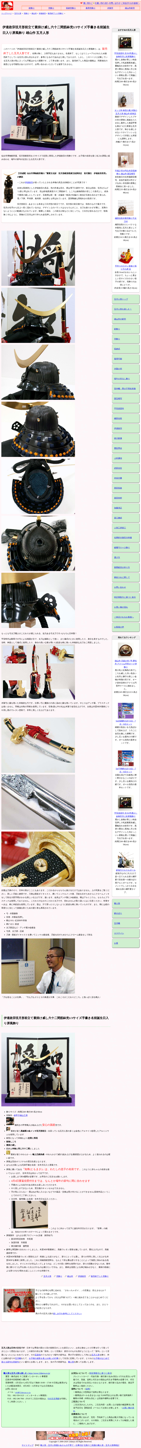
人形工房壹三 (120, 528)
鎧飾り (32, 8)
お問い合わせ (120, 587)
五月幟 (18, 1358)
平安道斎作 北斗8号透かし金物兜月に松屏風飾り (125, 53)
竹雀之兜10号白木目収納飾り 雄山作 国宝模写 (126, 170)
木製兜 (110, 8)
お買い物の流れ (121, 607)
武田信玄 (118, 468)
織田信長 (118, 418)
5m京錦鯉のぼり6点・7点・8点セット (126, 721)
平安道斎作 (119, 408)
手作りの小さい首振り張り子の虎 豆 (126, 266)
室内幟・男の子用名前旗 (125, 389)
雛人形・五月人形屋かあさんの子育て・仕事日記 (61, 1445)
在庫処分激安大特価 (123, 538)
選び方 (117, 557)
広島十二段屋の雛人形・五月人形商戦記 (101, 1445)
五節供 (38, 1355)
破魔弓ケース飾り (122, 547)
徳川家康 (118, 438)
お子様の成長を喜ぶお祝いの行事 (43, 1358)
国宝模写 (118, 398)
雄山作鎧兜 (130, 8)
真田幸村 (118, 498)
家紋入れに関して (122, 577)
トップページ (6, 13)
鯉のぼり (118, 913)
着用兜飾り (90, 8)
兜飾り (51, 8)
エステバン (119, 933)
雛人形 (71, 1362)
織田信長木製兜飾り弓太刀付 (126, 218)
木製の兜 (118, 369)
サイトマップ (28, 1445)
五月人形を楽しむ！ (123, 309)
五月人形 (17, 13)
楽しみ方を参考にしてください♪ (67, 1314)
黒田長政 (118, 488)
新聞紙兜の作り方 (122, 567)
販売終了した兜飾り (55, 13)
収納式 (117, 349)
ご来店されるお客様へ (124, 617)
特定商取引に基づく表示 (125, 597)
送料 (88, 1389)
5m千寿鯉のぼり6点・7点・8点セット (126, 768)
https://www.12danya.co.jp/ (26, 1373)
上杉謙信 (118, 458)
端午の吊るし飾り (122, 379)
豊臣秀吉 (118, 448)
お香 (116, 943)
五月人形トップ (121, 299)
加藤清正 (118, 508)
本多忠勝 (118, 478)
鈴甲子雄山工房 (21, 1115)
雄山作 (34, 13)
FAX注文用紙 (53, 1399)
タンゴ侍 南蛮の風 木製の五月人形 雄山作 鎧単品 (125, 110)
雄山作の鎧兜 (120, 319)
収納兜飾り (71, 8)
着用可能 (118, 359)
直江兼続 (118, 518)
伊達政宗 (42, 13)
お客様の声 (119, 627)
